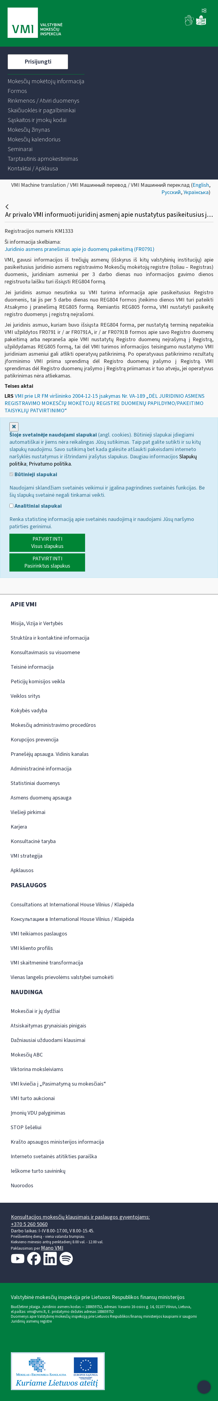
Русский (171, 192)
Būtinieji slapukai (33, 474)
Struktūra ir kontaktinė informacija (50, 638)
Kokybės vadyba (29, 710)
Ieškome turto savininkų (38, 1171)
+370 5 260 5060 (29, 1224)
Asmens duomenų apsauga (41, 798)
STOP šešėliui (26, 1127)
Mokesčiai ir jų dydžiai (35, 1011)
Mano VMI (52, 1248)
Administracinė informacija (41, 769)
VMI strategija (26, 856)
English (201, 185)
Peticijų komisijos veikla (38, 681)
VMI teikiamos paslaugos (39, 934)
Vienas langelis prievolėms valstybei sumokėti (62, 977)
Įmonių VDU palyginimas (38, 1113)
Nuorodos (22, 1185)
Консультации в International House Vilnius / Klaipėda (72, 919)
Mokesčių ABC (27, 1055)
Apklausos (22, 870)
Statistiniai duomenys (35, 783)
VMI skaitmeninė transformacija (47, 963)
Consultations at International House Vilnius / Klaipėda (72, 904)
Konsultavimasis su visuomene (45, 652)
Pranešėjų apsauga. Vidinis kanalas (50, 754)
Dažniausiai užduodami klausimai (48, 1040)
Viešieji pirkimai (28, 812)
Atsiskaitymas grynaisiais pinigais (48, 1026)
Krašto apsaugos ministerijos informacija (57, 1142)
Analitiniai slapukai (35, 506)
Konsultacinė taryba (33, 841)
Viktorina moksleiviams (37, 1069)
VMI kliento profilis (32, 948)
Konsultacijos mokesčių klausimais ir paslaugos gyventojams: (80, 1217)
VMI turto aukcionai (33, 1098)
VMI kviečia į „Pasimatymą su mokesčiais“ (58, 1084)
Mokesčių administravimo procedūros (53, 725)
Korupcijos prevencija (34, 739)
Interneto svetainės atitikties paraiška (54, 1156)
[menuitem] (46, 81)
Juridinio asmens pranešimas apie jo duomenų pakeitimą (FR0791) (79, 249)
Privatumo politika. (50, 464)
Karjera (19, 827)
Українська (196, 192)
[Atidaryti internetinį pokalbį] (204, 1387)
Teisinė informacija (32, 667)
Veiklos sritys (25, 696)
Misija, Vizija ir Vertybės (37, 623)
